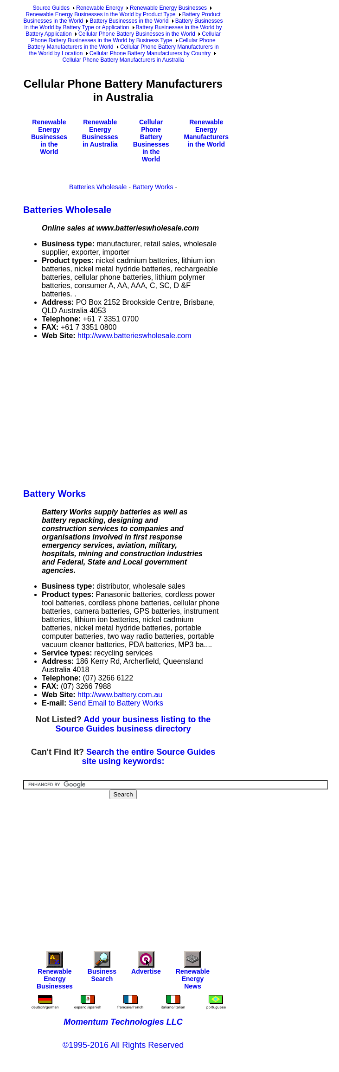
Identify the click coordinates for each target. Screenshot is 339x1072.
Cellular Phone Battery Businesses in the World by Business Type (125, 37)
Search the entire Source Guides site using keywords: (148, 756)
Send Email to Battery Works (116, 703)
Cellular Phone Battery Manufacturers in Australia (123, 60)
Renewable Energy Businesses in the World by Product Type (100, 14)
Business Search (102, 968)
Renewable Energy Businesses (168, 8)
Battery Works (153, 187)
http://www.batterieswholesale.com (134, 336)
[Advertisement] (181, 412)
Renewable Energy (99, 8)
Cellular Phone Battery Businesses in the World (136, 34)
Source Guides (51, 8)
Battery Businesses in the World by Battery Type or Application (124, 24)
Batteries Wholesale (98, 187)
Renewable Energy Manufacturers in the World (206, 133)
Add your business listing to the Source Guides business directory (133, 724)
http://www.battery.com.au (119, 695)
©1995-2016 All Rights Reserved (123, 1045)
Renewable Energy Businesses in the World (49, 136)
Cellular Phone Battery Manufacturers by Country (150, 53)
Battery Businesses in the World (129, 21)
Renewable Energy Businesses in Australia (100, 133)
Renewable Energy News (193, 972)
